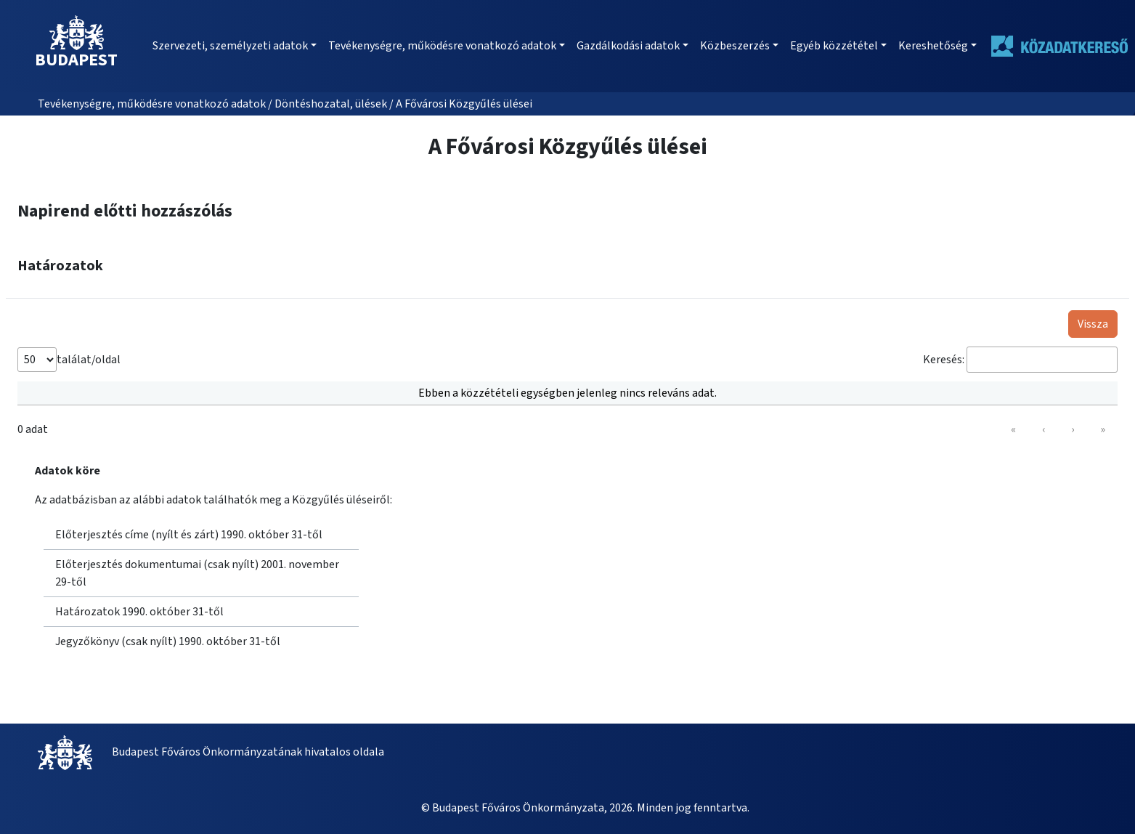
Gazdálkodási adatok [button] (628, 46)
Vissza (1093, 324)
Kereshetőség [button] (933, 46)
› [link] (1072, 429)
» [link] (1102, 429)
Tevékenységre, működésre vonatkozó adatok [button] (442, 46)
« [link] (1013, 429)
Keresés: (943, 360)
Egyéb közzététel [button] (834, 46)
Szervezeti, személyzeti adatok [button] (230, 46)
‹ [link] (1043, 429)
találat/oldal (89, 360)
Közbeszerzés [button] (735, 46)
